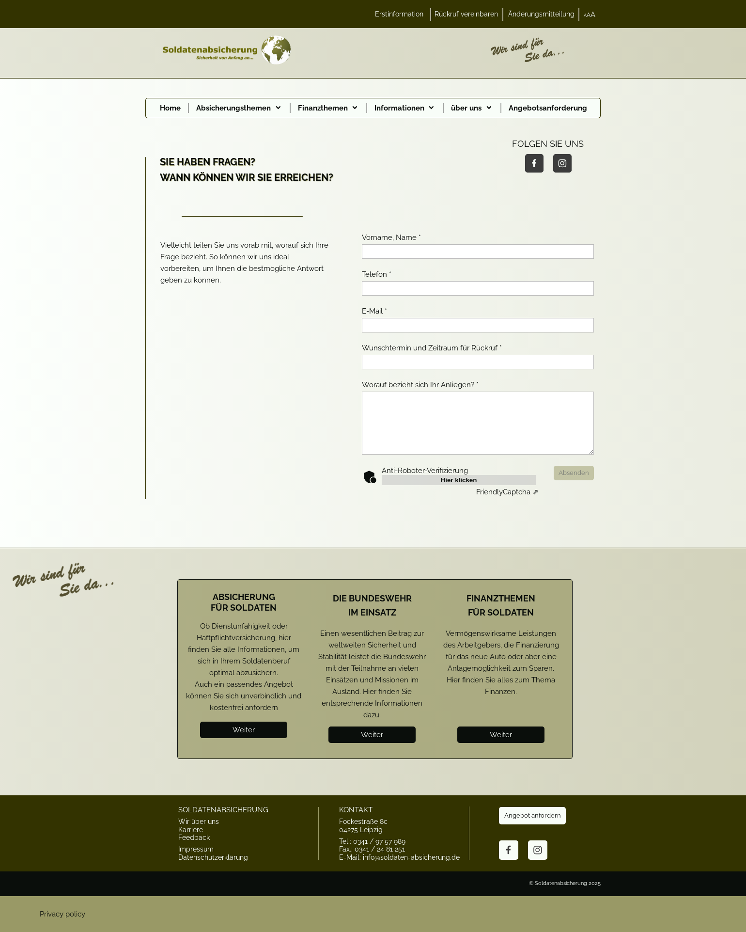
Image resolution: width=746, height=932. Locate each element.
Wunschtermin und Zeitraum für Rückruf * (432, 348)
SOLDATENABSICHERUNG (223, 810)
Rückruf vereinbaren (466, 14)
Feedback (194, 837)
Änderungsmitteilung (541, 14)
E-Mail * (374, 311)
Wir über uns (198, 821)
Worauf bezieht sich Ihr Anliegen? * (420, 384)
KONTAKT (356, 810)
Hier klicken (459, 480)
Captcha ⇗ (507, 492)
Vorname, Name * (391, 237)
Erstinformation (399, 14)
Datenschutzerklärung (213, 857)
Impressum (196, 849)
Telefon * (376, 274)
